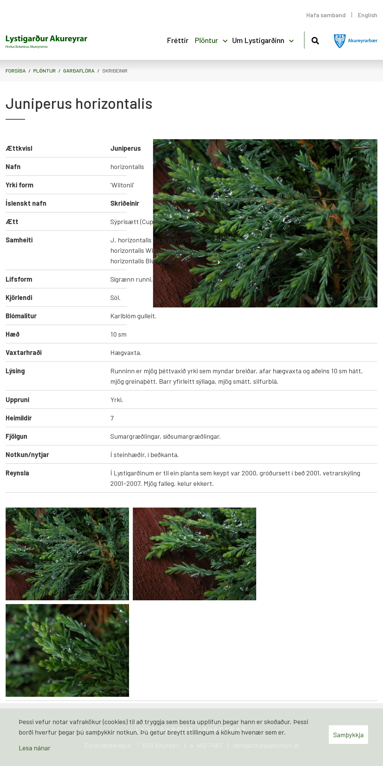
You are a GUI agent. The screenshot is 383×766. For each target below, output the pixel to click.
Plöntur (44, 70)
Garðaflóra (79, 70)
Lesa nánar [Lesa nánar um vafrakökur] (34, 748)
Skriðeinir (115, 70)
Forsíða (16, 70)
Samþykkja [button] (348, 734)
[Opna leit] (315, 39)
